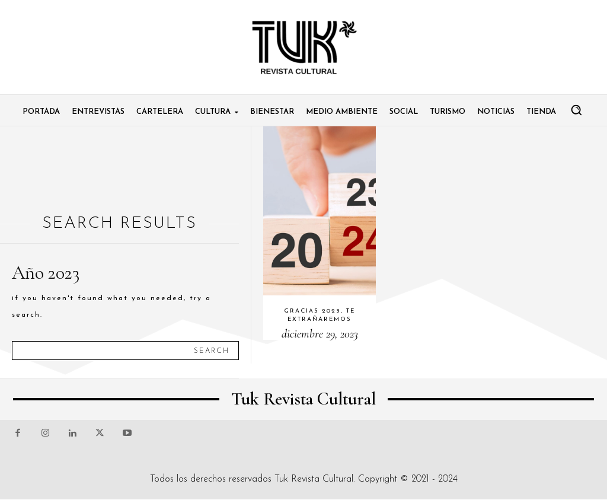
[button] (576, 109)
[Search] (211, 350)
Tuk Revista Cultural (313, 479)
